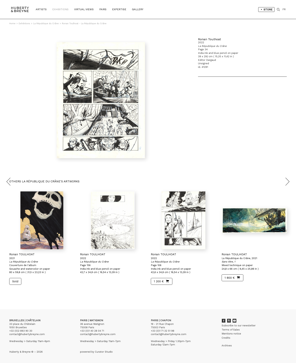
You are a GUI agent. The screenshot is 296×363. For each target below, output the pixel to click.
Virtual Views (84, 9)
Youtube (234, 321)
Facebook (223, 321)
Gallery (137, 9)
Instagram (229, 321)
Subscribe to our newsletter (239, 325)
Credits (226, 337)
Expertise (119, 9)
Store (266, 9)
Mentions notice (231, 333)
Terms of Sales (231, 329)
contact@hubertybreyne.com (27, 334)
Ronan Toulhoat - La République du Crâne (84, 23)
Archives (227, 345)
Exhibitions (60, 9)
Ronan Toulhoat (209, 39)
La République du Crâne (46, 23)
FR (284, 9)
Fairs (102, 9)
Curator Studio (104, 351)
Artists (41, 9)
